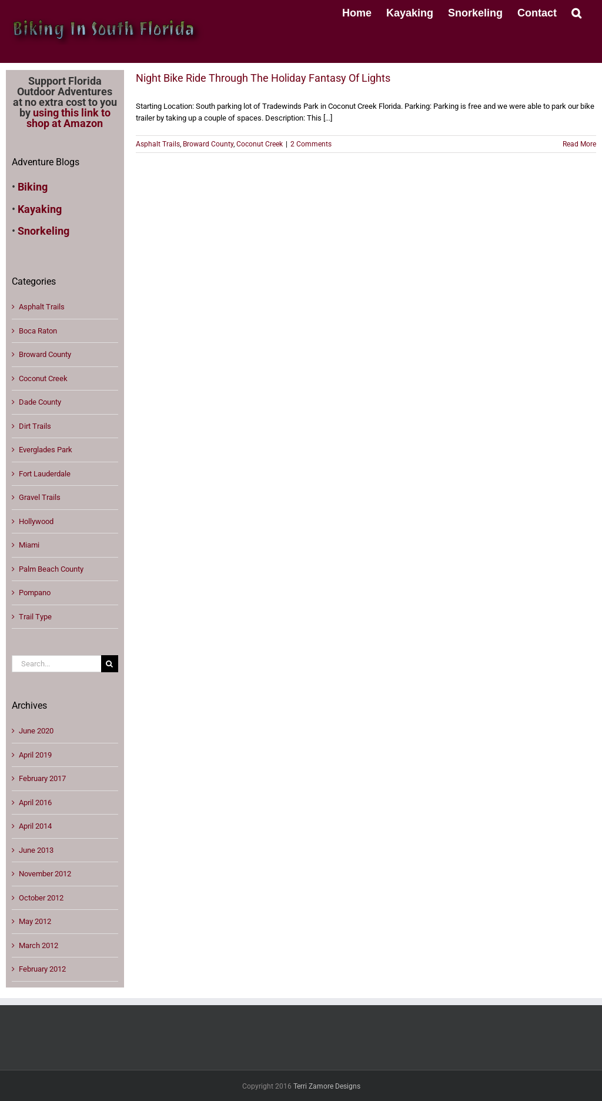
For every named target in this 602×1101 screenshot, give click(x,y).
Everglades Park (45, 449)
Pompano (35, 592)
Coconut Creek (259, 144)
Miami (29, 545)
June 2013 (36, 850)
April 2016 (35, 802)
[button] (576, 12)
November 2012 (45, 873)
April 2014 (35, 826)
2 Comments (311, 144)
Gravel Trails (40, 497)
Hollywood (36, 521)
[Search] (109, 663)
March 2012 (38, 945)
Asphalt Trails (158, 144)
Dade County (40, 402)
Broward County (208, 144)
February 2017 (42, 778)
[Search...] (56, 663)
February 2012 (42, 969)
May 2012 (35, 921)
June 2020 (36, 730)
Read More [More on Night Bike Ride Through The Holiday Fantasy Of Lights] (579, 144)
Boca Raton (38, 330)
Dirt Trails (35, 426)
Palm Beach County (51, 569)
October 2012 (41, 897)
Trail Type (35, 616)
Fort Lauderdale (45, 473)
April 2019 (35, 754)
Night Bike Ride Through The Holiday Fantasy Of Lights (263, 78)
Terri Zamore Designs (326, 1086)
